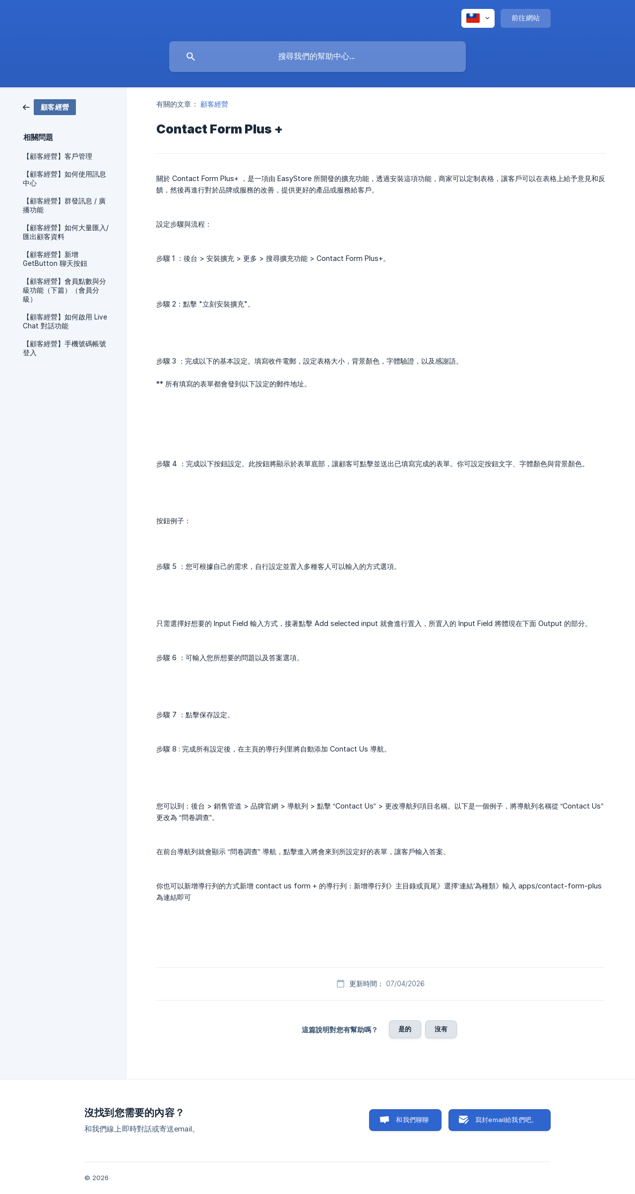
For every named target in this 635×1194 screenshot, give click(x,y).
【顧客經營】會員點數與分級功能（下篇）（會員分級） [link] (64, 290)
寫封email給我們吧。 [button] (506, 1120)
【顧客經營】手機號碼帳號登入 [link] (64, 348)
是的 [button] (404, 1029)
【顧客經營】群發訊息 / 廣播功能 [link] (64, 205)
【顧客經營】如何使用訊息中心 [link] (64, 178)
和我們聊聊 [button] (412, 1120)
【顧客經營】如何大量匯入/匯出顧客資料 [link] (66, 232)
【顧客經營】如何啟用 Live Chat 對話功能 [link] (65, 321)
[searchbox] (317, 56)
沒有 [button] (441, 1029)
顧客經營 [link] (214, 104)
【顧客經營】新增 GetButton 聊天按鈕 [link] (55, 259)
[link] (49, 106)
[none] (478, 18)
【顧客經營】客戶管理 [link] (57, 156)
